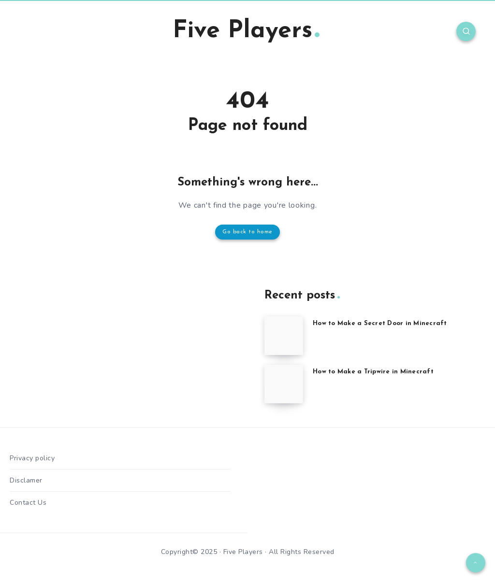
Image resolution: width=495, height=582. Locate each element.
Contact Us (28, 502)
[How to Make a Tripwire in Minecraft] (283, 384)
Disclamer (26, 480)
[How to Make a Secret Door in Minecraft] (283, 335)
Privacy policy (32, 458)
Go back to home (247, 232)
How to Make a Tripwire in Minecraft (373, 372)
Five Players (246, 31)
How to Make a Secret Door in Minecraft (380, 323)
